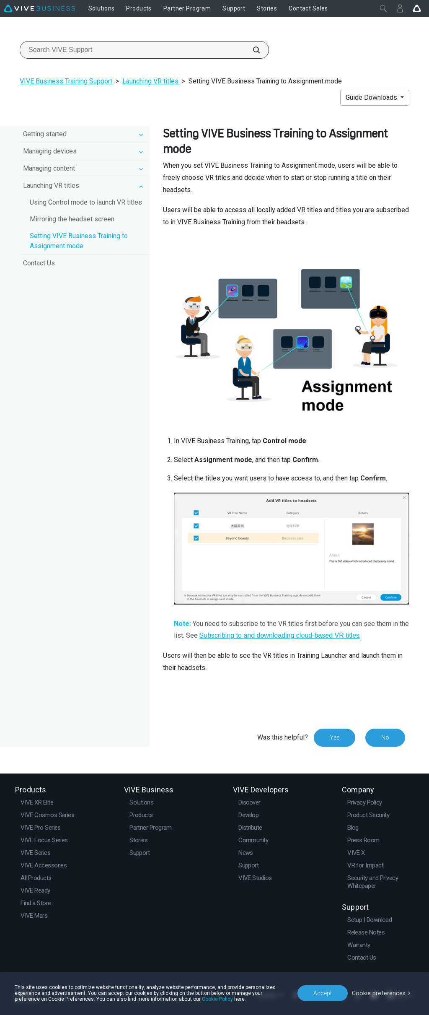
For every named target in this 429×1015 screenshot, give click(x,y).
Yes (334, 737)
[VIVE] (39, 8)
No (385, 737)
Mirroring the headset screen (72, 219)
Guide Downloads (372, 97)
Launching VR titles (150, 81)
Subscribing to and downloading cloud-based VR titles (279, 635)
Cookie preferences (380, 992)
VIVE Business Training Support (66, 81)
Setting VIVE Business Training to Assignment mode (79, 241)
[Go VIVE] (416, 8)
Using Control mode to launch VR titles (86, 202)
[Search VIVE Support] (251, 50)
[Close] (383, 8)
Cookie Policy (217, 999)
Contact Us (39, 263)
